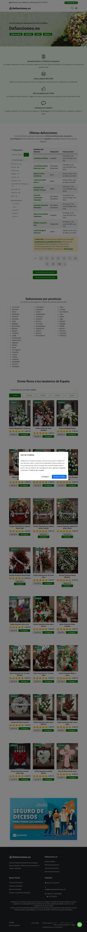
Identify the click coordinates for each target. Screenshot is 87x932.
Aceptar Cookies (59, 477)
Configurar (45, 477)
